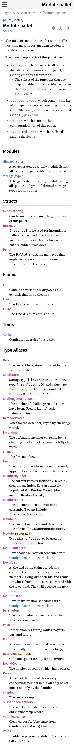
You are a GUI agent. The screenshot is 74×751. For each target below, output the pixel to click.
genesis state (60, 216)
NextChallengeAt (15, 548)
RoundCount (12, 663)
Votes (7, 731)
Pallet (7, 249)
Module (8, 533)
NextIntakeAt (12, 596)
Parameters (11, 610)
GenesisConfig (13, 211)
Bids (6, 360)
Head (7, 461)
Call (5, 285)
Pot (5, 639)
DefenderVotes (13, 418)
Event (7, 309)
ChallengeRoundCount (19, 399)
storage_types (13, 176)
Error (6, 299)
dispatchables (13, 161)
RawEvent (10, 654)
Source (8, 31)
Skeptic (8, 692)
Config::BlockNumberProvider (30, 557)
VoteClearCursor (14, 717)
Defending (10, 432)
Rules (7, 673)
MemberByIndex (15, 476)
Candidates (11, 375)
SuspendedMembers (18, 702)
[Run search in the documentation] (37, 13)
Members (9, 519)
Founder (9, 452)
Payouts (8, 625)
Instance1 (10, 225)
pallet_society (13, 20)
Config (7, 334)
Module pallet (57, 5)
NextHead (10, 562)
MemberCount (13, 500)
